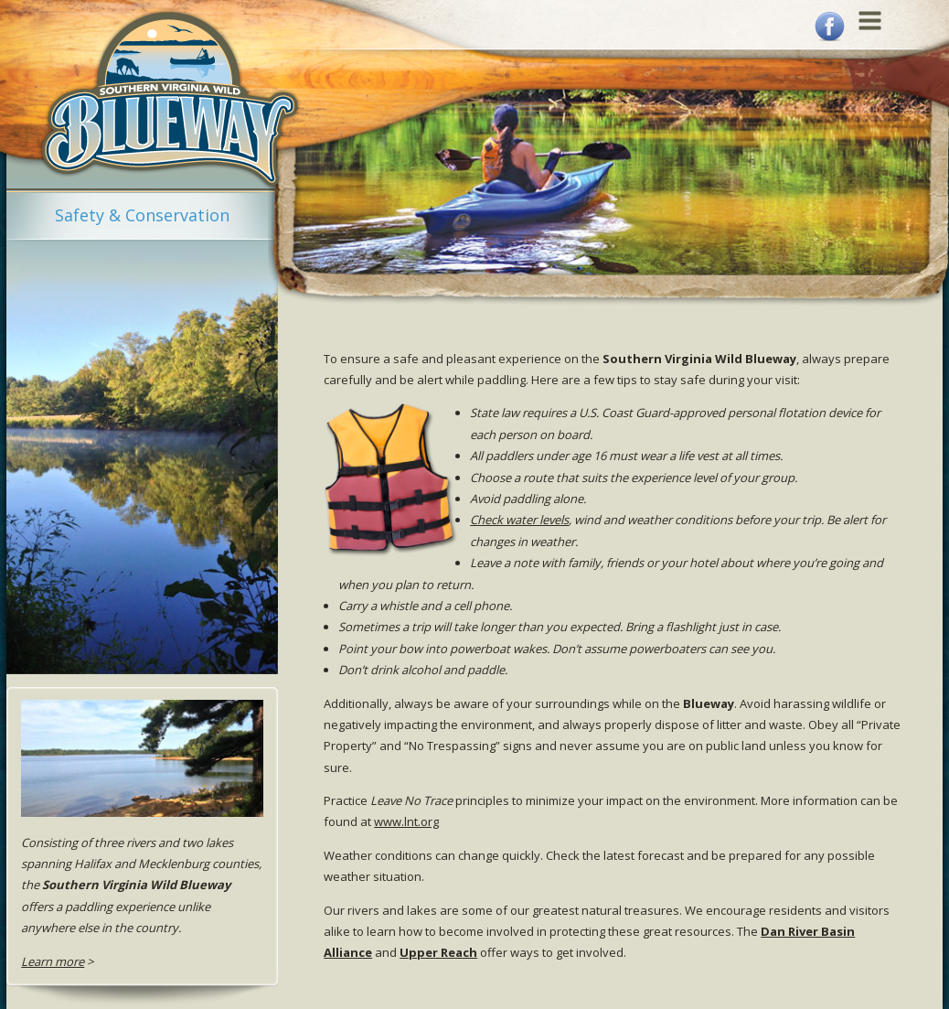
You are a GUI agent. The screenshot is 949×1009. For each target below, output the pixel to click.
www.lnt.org (406, 821)
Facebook (829, 26)
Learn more (52, 961)
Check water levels (519, 519)
